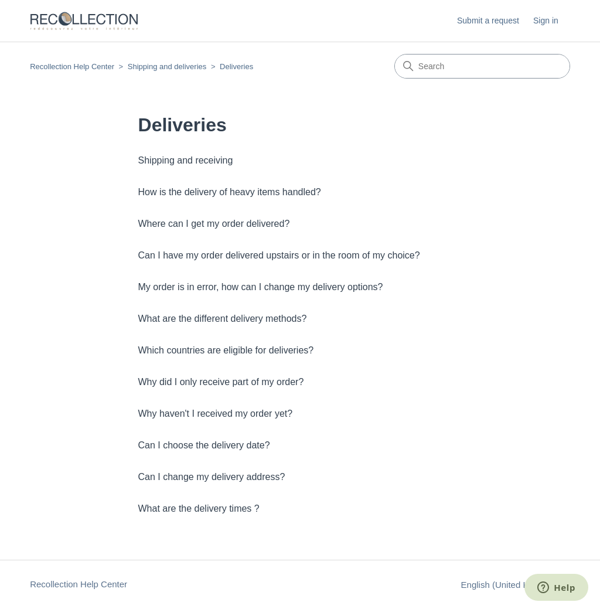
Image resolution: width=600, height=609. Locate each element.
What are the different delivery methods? (222, 319)
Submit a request (488, 20)
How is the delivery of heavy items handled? (229, 192)
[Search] (482, 66)
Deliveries (236, 66)
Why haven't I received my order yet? (215, 414)
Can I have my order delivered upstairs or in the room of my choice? (279, 255)
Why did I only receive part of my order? (221, 382)
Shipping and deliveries (167, 66)
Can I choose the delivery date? (204, 445)
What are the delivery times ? (199, 508)
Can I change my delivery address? (211, 477)
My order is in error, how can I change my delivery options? (260, 287)
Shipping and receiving (185, 160)
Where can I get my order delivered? (214, 224)
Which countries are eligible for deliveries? (226, 350)
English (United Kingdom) (515, 585)
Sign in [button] (545, 20)
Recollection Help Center (72, 66)
